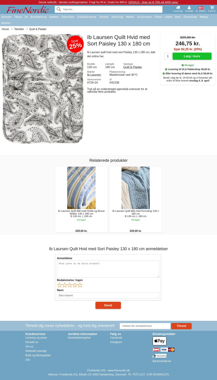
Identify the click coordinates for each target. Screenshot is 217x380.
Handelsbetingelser (79, 337)
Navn (60, 290)
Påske (158, 16)
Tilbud (18, 16)
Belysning (117, 16)
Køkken (53, 16)
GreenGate (190, 16)
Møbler (130, 16)
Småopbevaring (86, 16)
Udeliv (168, 16)
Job (27, 359)
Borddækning (39, 16)
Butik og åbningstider (38, 355)
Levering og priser (36, 337)
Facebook (116, 337)
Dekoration (67, 16)
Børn (178, 16)
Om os (29, 346)
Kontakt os (31, 342)
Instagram (116, 342)
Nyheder (6, 16)
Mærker (6, 23)
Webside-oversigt (35, 350)
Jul (26, 16)
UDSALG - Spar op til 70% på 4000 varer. (153, 2)
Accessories (144, 16)
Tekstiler (104, 16)
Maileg (204, 16)
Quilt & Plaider (132, 67)
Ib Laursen (94, 74)
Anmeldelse (64, 258)
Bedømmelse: (70, 280)
